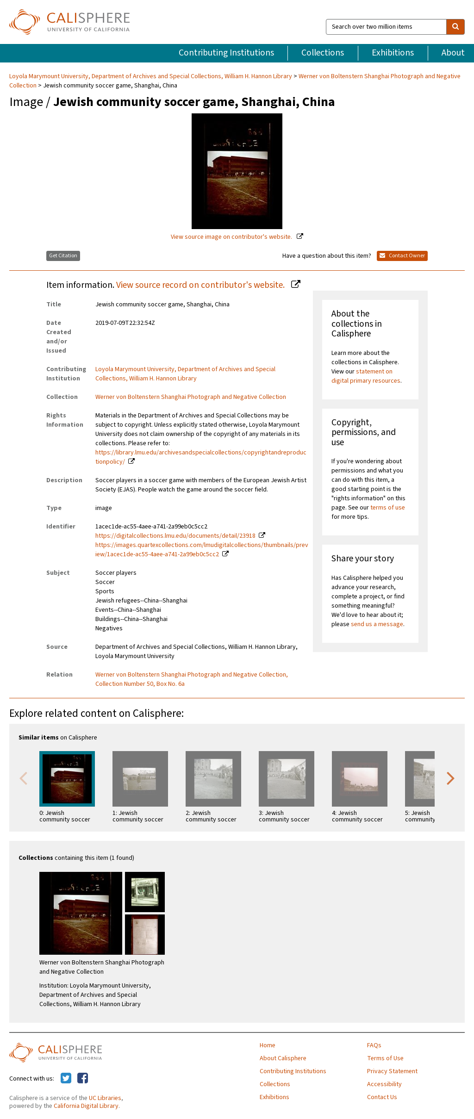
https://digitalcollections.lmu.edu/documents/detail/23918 (175, 536)
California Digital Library (86, 1106)
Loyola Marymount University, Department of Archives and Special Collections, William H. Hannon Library (151, 76)
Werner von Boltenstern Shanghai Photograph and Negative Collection (190, 397)
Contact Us (382, 1097)
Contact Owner (402, 256)
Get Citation (63, 256)
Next (450, 777)
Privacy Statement (392, 1071)
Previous (23, 777)
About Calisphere (283, 1058)
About (453, 52)
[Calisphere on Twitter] (66, 1079)
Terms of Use (385, 1058)
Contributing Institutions (226, 52)
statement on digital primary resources (365, 376)
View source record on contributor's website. (201, 285)
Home (267, 1045)
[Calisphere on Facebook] (82, 1079)
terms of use (387, 507)
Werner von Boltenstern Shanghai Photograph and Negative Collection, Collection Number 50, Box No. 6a (191, 679)
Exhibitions (393, 52)
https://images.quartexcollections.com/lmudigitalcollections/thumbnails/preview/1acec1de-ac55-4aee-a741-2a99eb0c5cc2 (201, 550)
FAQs (374, 1045)
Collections (322, 52)
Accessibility (384, 1084)
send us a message (377, 624)
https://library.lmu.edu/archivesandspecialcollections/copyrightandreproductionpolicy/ (200, 457)
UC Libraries (105, 1098)
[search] (455, 27)
